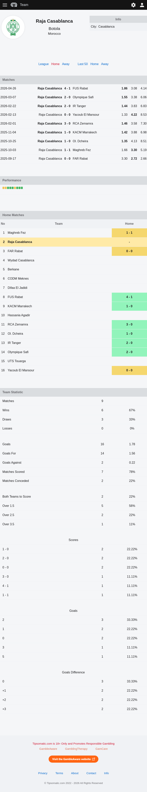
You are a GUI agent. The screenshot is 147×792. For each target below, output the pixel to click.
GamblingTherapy (76, 748)
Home (94, 64)
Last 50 (83, 64)
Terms (59, 773)
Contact (91, 773)
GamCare (102, 748)
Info (106, 773)
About (74, 773)
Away (65, 64)
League (43, 64)
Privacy (42, 773)
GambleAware (48, 748)
